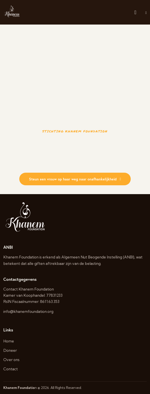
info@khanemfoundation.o (26, 311)
